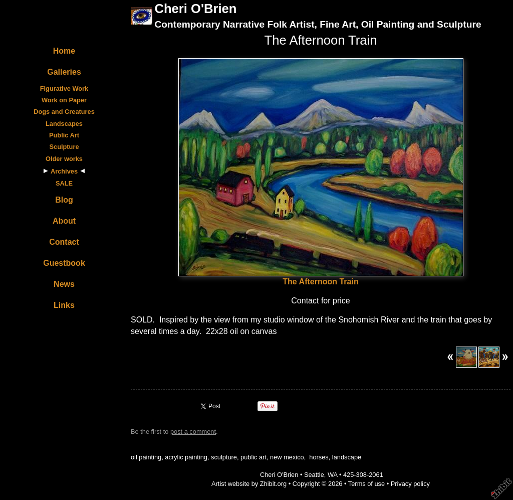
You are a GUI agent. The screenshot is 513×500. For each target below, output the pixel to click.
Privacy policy (410, 483)
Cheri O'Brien (195, 9)
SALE (64, 183)
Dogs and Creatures (64, 111)
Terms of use (366, 483)
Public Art (64, 135)
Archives (64, 171)
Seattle (314, 474)
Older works (64, 158)
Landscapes (64, 123)
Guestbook (64, 263)
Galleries (64, 72)
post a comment (193, 431)
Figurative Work (64, 88)
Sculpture (64, 146)
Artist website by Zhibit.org (249, 483)
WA (332, 474)
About (64, 221)
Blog (64, 200)
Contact (64, 242)
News (64, 284)
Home (64, 51)
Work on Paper (64, 100)
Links (64, 305)
